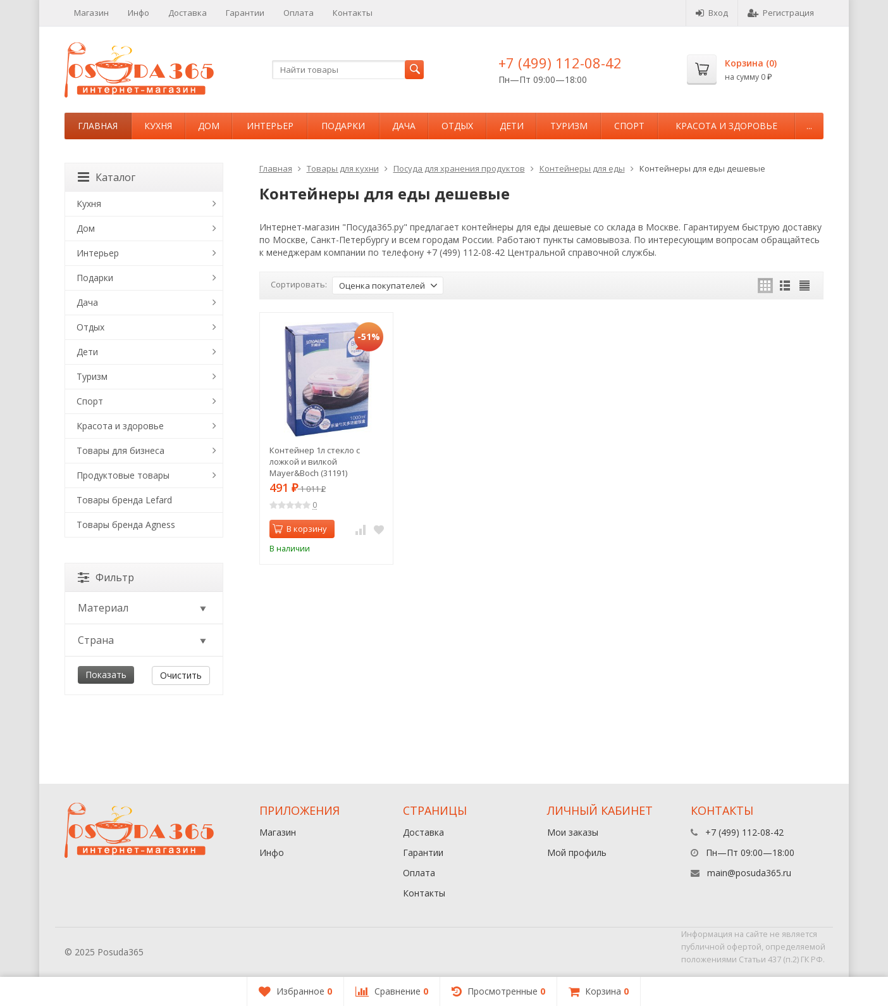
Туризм (569, 126)
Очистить (181, 675)
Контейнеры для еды (582, 168)
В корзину (300, 528)
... (809, 126)
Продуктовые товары (123, 475)
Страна (143, 640)
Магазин (91, 12)
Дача (404, 126)
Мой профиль (577, 852)
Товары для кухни (343, 168)
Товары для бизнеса (120, 450)
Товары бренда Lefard (124, 500)
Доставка (187, 12)
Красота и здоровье (726, 126)
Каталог (106, 177)
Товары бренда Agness (126, 525)
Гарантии (245, 12)
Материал (143, 607)
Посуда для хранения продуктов (459, 168)
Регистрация (781, 12)
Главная (98, 126)
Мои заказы (572, 832)
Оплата (298, 12)
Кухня (158, 126)
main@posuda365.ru (749, 873)
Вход (712, 12)
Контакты (353, 12)
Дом (208, 126)
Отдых (457, 126)
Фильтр (106, 577)
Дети (512, 126)
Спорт (629, 126)
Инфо (138, 12)
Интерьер (270, 126)
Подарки (343, 126)
